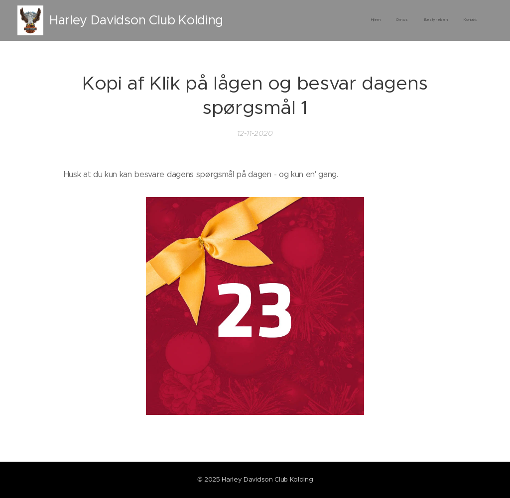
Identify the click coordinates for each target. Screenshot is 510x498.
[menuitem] (431, 20)
